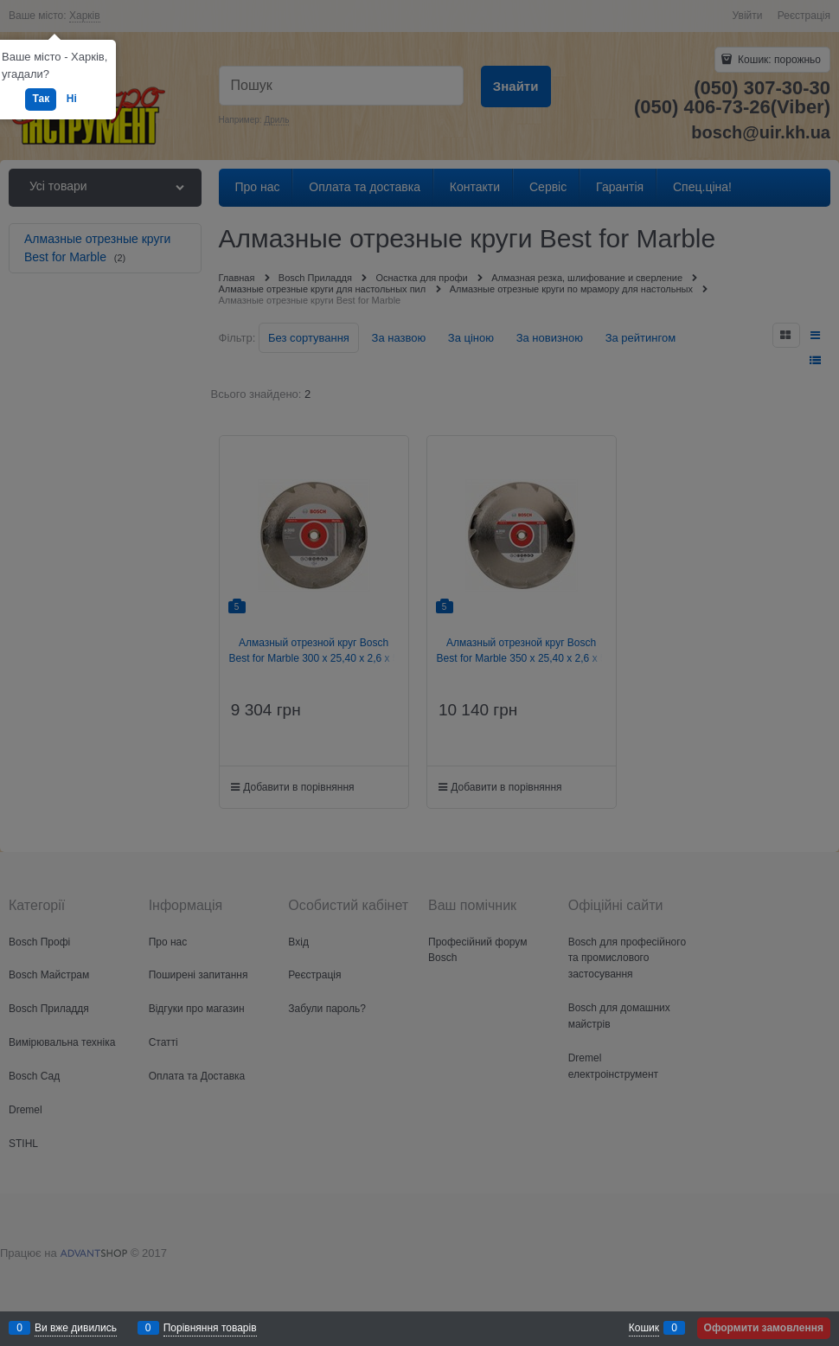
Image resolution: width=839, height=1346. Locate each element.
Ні (72, 99)
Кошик (644, 1328)
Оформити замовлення (763, 1328)
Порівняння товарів (210, 1328)
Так (40, 99)
